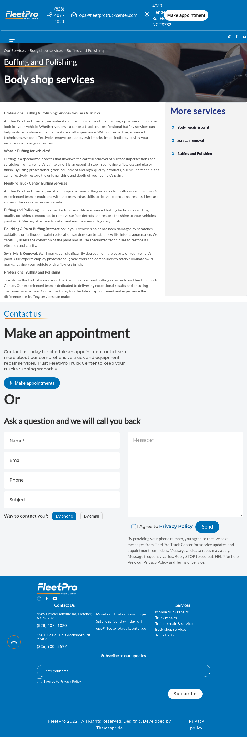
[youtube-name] (243, 37)
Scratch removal (190, 140)
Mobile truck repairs (172, 612)
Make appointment (186, 15)
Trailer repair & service (174, 623)
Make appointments (34, 383)
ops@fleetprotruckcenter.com (108, 15)
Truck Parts (164, 635)
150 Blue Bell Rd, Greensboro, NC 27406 (64, 637)
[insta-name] (228, 37)
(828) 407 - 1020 (59, 15)
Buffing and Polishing (194, 153)
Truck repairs (166, 617)
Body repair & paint (193, 127)
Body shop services (46, 50)
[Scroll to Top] (14, 642)
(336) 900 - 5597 (52, 646)
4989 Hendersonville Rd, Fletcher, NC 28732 (64, 615)
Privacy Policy (176, 526)
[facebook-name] (236, 37)
